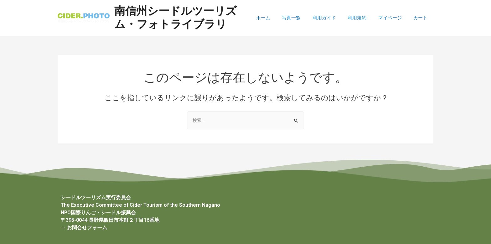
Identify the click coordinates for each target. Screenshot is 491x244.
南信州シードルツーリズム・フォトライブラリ (179, 18)
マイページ (393, 18)
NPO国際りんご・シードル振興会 (98, 212)
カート (422, 18)
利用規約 (363, 18)
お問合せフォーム (87, 228)
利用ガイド (332, 18)
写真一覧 (301, 18)
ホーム (276, 18)
